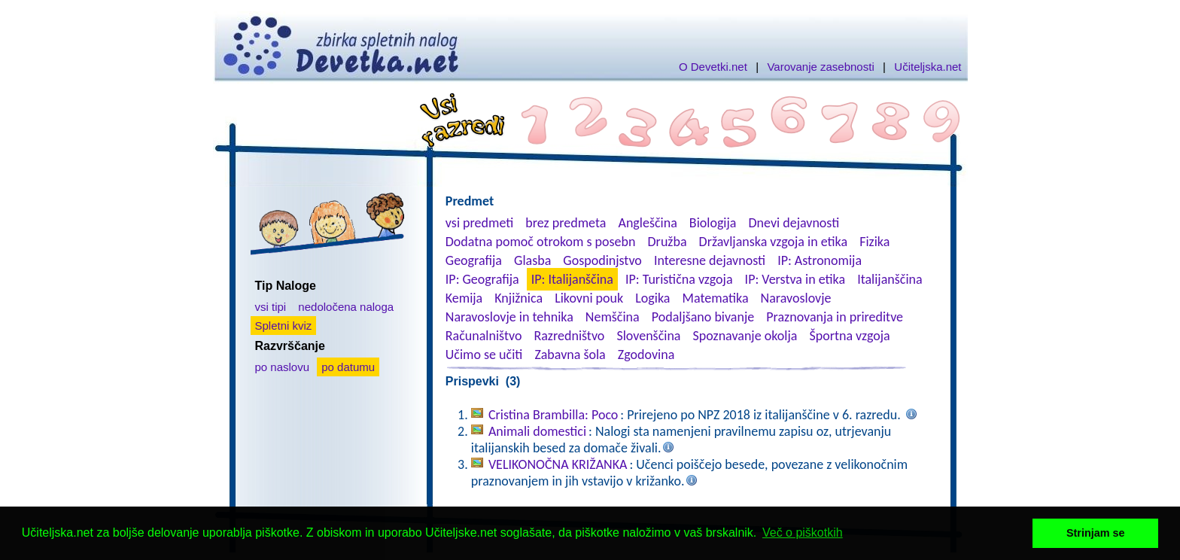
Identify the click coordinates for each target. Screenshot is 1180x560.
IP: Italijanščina (572, 279)
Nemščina (612, 317)
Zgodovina (646, 354)
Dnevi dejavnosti (794, 223)
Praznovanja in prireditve (834, 317)
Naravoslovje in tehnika (509, 317)
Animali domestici (537, 431)
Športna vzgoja (849, 335)
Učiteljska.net (927, 66)
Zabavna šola (569, 354)
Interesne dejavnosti (709, 260)
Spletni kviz (283, 325)
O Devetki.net (713, 66)
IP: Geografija (482, 279)
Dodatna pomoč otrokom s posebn (541, 241)
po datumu (348, 367)
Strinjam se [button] (1095, 533)
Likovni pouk (589, 298)
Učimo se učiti (484, 354)
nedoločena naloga (346, 306)
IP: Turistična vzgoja (679, 279)
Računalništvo (484, 335)
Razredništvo (569, 335)
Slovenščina (648, 335)
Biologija (713, 223)
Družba (667, 241)
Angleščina (647, 223)
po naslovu (282, 367)
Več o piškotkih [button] (802, 532)
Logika (652, 298)
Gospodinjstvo (602, 260)
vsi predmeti (479, 223)
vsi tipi (271, 306)
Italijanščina (889, 279)
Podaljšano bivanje (703, 317)
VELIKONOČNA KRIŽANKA (558, 464)
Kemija (464, 298)
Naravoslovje (796, 298)
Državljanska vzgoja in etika (773, 241)
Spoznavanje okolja (745, 335)
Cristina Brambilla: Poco (553, 414)
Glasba (532, 260)
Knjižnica (518, 298)
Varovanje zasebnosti (820, 66)
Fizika (874, 241)
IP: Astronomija (819, 260)
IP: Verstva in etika (795, 279)
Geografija (474, 260)
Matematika (716, 298)
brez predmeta (565, 223)
